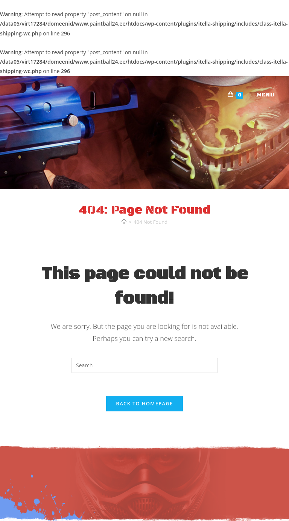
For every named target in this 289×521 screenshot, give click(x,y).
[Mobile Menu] (260, 95)
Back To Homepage (144, 403)
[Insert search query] (144, 365)
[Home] (124, 221)
